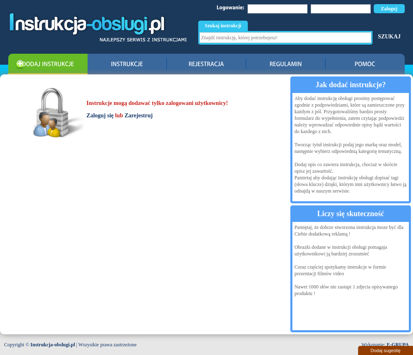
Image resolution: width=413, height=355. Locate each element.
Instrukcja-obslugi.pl (53, 345)
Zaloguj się (100, 115)
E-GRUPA (398, 345)
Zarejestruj (139, 115)
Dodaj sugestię (385, 350)
